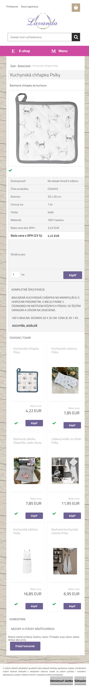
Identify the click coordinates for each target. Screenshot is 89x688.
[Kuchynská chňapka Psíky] (46, 92)
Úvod (13, 66)
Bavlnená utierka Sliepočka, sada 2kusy (27, 440)
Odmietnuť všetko (61, 681)
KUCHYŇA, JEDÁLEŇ (24, 325)
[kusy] (15, 274)
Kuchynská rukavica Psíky (64, 350)
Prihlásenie (12, 6)
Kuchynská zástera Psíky (25, 531)
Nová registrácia (29, 6)
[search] (76, 37)
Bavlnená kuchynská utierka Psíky (65, 531)
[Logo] (42, 21)
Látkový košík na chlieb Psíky (66, 440)
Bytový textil (24, 66)
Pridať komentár (25, 646)
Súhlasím (80, 681)
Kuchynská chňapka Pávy (26, 350)
